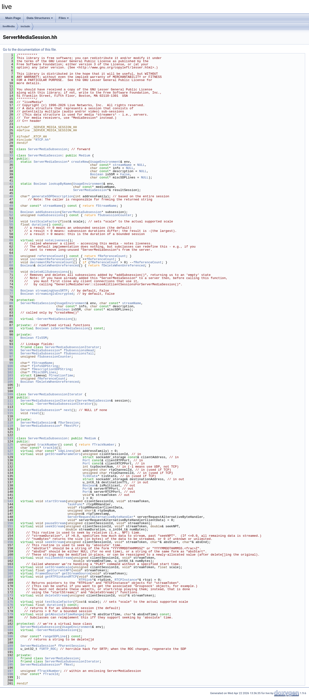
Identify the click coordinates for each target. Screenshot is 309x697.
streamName (122, 165)
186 (8, 636)
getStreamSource (76, 573)
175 (8, 602)
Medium (84, 155)
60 (8, 240)
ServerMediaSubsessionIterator (72, 347)
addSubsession (47, 212)
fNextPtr (71, 426)
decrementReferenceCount (51, 262)
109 (8, 394)
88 (8, 328)
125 (8, 444)
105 (8, 382)
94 (8, 347)
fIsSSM (41, 338)
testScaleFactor (44, 221)
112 (8, 404)
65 (8, 256)
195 (8, 664)
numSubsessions (50, 215)
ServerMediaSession (45, 155)
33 (8, 155)
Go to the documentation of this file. (30, 49)
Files (64, 18)
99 (8, 363)
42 (8, 184)
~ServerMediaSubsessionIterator (63, 404)
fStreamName (106, 206)
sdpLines (65, 451)
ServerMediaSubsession (48, 149)
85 (8, 319)
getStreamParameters (63, 454)
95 (8, 350)
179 (8, 614)
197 (8, 671)
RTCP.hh (42, 140)
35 (8, 162)
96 (8, 353)
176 (8, 605)
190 (8, 649)
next (67, 410)
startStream (55, 501)
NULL (141, 165)
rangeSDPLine (54, 636)
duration (39, 224)
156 (8, 542)
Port (86, 460)
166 (8, 573)
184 (8, 630)
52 (8, 215)
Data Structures (40, 18)
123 (8, 438)
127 (8, 451)
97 (8, 356)
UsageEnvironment (105, 162)
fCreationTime (61, 375)
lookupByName (60, 184)
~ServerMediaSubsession (56, 630)
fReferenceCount (112, 256)
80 (8, 303)
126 (8, 448)
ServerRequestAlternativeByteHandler (100, 517)
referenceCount (50, 256)
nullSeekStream (58, 558)
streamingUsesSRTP (51, 290)
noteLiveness (56, 240)
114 (8, 410)
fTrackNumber (103, 444)
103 (8, 375)
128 (8, 454)
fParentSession (71, 646)
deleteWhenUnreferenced (58, 265)
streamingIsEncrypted (54, 294)
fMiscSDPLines (44, 372)
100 (8, 366)
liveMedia (9, 26)
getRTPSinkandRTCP (61, 576)
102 (8, 372)
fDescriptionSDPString (51, 369)
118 (8, 422)
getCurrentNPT (59, 570)
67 (8, 262)
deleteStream (56, 595)
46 (8, 196)
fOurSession (68, 422)
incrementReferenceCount (51, 259)
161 (8, 558)
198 (8, 674)
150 (8, 523)
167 (8, 576)
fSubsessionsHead (79, 350)
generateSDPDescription (52, 196)
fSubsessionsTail (79, 353)
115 (8, 413)
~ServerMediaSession (53, 319)
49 (8, 206)
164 (8, 567)
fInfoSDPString (45, 366)
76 (8, 290)
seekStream (54, 526)
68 (8, 265)
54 (8, 221)
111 (8, 400)
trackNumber (47, 444)
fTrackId (50, 674)
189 (8, 646)
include (25, 26)
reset (34, 413)
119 (8, 426)
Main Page (13, 18)
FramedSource (46, 573)
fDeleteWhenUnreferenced (123, 265)
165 (8, 570)
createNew (79, 162)
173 (8, 595)
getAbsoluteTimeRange (64, 614)
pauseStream (55, 523)
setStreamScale (58, 567)
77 (8, 294)
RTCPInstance (126, 580)
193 (8, 658)
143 (8, 501)
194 (8, 661)
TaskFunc (75, 504)
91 (8, 338)
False (125, 174)
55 (8, 224)
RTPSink (85, 580)
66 (8, 259)
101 (8, 369)
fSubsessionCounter (115, 215)
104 (8, 378)
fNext (68, 664)
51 (8, 212)
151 (8, 526)
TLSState (90, 476)
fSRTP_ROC (47, 649)
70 (8, 272)
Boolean (96, 174)
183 (8, 627)
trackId (49, 448)
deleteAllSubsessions (49, 272)
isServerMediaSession (69, 328)
